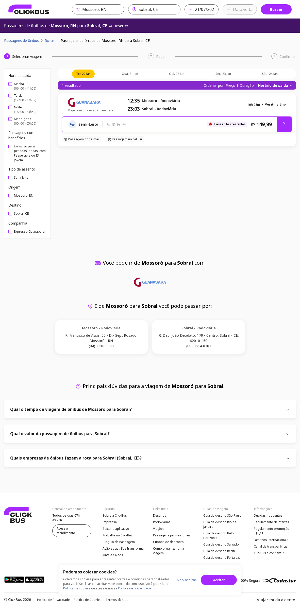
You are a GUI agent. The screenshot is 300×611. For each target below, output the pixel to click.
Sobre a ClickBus (115, 515)
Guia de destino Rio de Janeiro (219, 524)
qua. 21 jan (130, 74)
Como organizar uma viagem (168, 550)
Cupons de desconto (168, 542)
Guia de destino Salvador (221, 544)
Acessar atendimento (66, 530)
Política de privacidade (134, 588)
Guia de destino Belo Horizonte (218, 535)
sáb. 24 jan (270, 74)
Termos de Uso (117, 600)
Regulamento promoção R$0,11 (271, 531)
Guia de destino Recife (219, 551)
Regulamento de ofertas (271, 522)
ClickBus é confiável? (269, 553)
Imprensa (110, 522)
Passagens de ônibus (21, 40)
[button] (275, 104)
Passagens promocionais (172, 535)
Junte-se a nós (113, 555)
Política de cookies (76, 588)
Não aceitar (186, 580)
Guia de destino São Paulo (222, 515)
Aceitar (219, 580)
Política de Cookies (88, 600)
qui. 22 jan (176, 74)
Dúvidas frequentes (268, 515)
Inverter (118, 25)
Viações (158, 529)
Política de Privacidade (53, 600)
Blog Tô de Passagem (119, 542)
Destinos (159, 515)
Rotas (50, 40)
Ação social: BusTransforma (123, 548)
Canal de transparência (271, 546)
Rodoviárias (162, 522)
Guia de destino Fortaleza (222, 557)
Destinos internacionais (271, 540)
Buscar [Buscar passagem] (276, 9)
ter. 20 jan (83, 74)
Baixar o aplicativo (116, 529)
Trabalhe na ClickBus (118, 535)
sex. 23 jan (223, 74)
